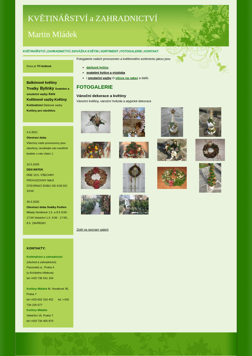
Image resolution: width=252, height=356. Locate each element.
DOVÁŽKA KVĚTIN (85, 51)
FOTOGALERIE (131, 51)
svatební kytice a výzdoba (105, 72)
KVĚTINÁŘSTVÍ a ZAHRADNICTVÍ (93, 18)
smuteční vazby (99, 78)
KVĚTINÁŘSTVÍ (34, 51)
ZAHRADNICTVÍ (58, 51)
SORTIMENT (109, 51)
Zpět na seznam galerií (93, 229)
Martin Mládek (52, 34)
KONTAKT (151, 51)
